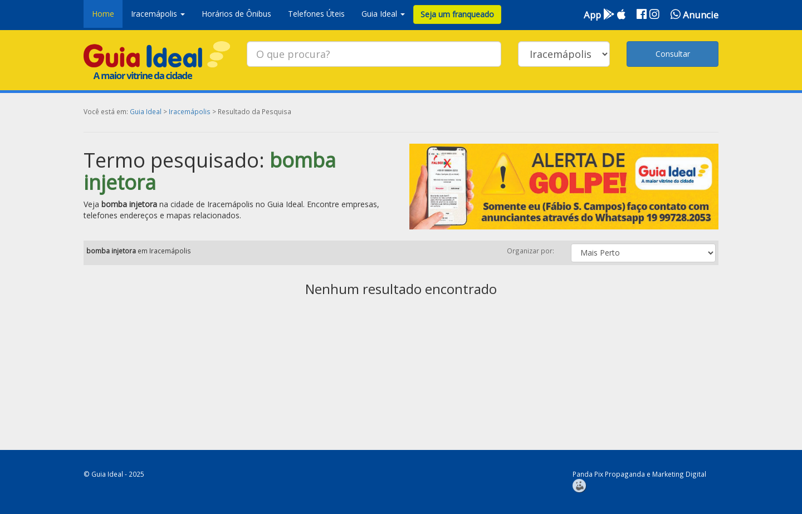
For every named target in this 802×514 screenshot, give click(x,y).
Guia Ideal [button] (383, 13)
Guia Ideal (146, 111)
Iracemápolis (190, 111)
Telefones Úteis (316, 13)
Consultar (673, 53)
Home (103, 13)
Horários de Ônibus (236, 13)
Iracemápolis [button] (158, 13)
